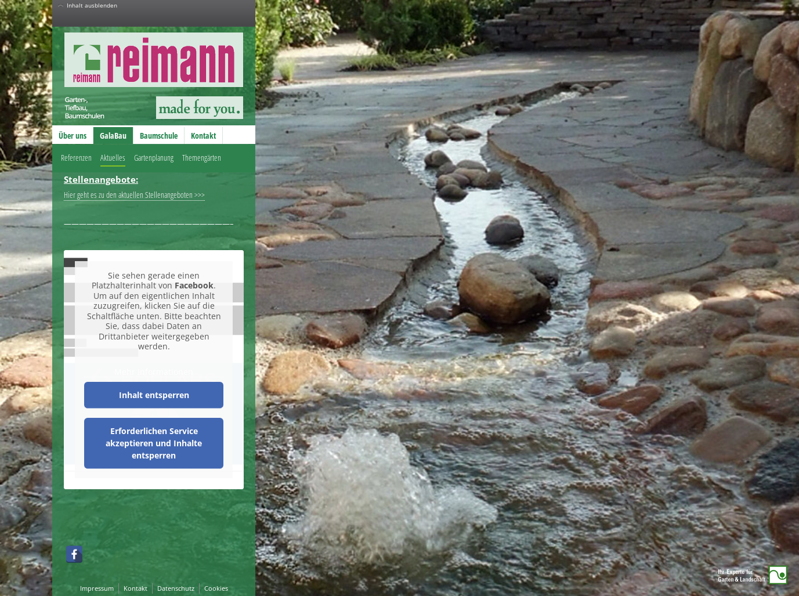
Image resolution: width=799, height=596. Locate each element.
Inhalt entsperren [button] (154, 394)
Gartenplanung (153, 157)
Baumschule (159, 135)
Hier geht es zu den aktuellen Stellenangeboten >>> (134, 194)
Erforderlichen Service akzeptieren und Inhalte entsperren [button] (154, 443)
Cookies (216, 588)
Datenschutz (175, 588)
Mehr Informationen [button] (153, 372)
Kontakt (203, 135)
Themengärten (201, 157)
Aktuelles (112, 157)
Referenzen (76, 157)
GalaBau (113, 135)
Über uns (72, 135)
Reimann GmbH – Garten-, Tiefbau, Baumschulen (144, 75)
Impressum (97, 588)
